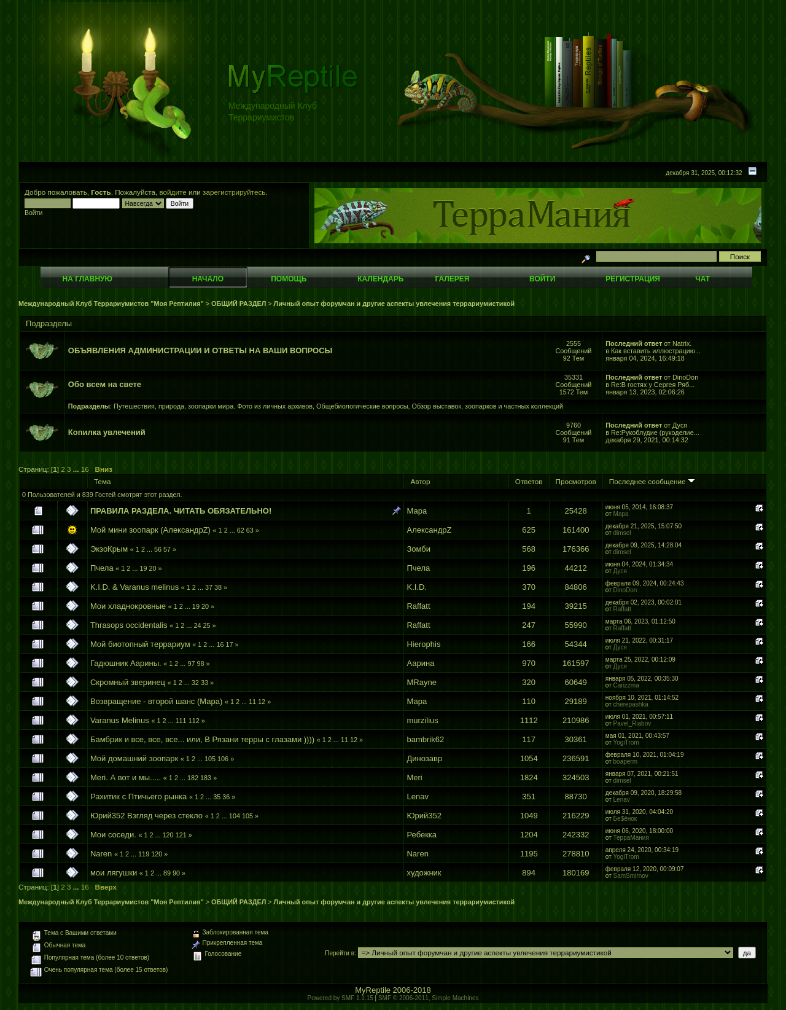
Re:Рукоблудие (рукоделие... (655, 432)
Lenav (417, 796)
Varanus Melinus (119, 720)
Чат (702, 279)
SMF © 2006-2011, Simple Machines (428, 998)
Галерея (452, 279)
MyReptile (373, 990)
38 (218, 587)
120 (168, 835)
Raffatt (418, 606)
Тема (102, 481)
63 (250, 530)
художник (424, 872)
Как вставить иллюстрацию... (656, 350)
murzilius (422, 720)
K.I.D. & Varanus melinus (134, 587)
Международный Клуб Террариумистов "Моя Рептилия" (111, 303)
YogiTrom (626, 742)
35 (216, 797)
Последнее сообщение (652, 481)
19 (143, 568)
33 (204, 682)
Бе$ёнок (625, 818)
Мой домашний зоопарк (134, 758)
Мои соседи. (113, 834)
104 (234, 816)
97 (191, 663)
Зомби (418, 549)
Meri (414, 777)
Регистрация (632, 279)
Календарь (380, 279)
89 (167, 873)
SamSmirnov (630, 875)
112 (194, 720)
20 (152, 568)
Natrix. (681, 343)
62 (240, 530)
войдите (173, 192)
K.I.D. (417, 587)
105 (210, 758)
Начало (208, 279)
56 (157, 549)
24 (197, 625)
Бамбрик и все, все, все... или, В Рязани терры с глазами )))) (202, 739)
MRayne (421, 682)
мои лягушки (113, 872)
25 (206, 625)
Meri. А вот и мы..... (125, 777)
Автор (420, 481)
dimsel (622, 533)
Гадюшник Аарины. (125, 663)
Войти (542, 279)
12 (261, 701)
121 (181, 835)
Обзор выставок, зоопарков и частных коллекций (488, 406)
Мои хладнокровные (129, 606)
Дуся (679, 425)
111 (181, 720)
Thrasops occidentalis (129, 625)
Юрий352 (424, 815)
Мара (417, 510)
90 (176, 873)
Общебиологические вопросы (362, 406)
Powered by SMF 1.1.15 (340, 998)
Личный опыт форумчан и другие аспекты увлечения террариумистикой (394, 303)
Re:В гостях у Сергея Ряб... (653, 384)
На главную (87, 279)
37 (208, 587)
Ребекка (422, 834)
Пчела (102, 568)
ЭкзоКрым (109, 549)
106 (222, 758)
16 (85, 469)
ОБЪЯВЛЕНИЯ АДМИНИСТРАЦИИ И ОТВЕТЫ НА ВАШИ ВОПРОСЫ (200, 350)
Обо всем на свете (104, 384)
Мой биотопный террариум (140, 644)
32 (195, 682)
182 (192, 777)
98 (200, 663)
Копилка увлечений (107, 432)
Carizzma (626, 685)
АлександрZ (429, 529)
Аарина (420, 663)
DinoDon (685, 377)
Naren (101, 853)
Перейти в (339, 953)
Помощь (288, 279)
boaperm (625, 761)
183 (205, 777)
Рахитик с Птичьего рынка (138, 796)
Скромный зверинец (127, 682)
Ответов (529, 481)
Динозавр (424, 758)
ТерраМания (631, 837)
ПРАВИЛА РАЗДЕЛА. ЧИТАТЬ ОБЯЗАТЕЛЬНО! (180, 510)
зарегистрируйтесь (234, 192)
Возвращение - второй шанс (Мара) (156, 701)
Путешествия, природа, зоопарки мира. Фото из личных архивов (213, 406)
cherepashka (630, 704)
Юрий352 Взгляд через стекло (146, 815)
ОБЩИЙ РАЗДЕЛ (238, 303)
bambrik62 (425, 739)
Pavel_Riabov (632, 723)
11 (252, 701)
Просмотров (576, 481)
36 (226, 797)
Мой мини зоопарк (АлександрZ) (150, 529)
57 (167, 549)
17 (229, 644)
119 (143, 854)
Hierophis (423, 644)
